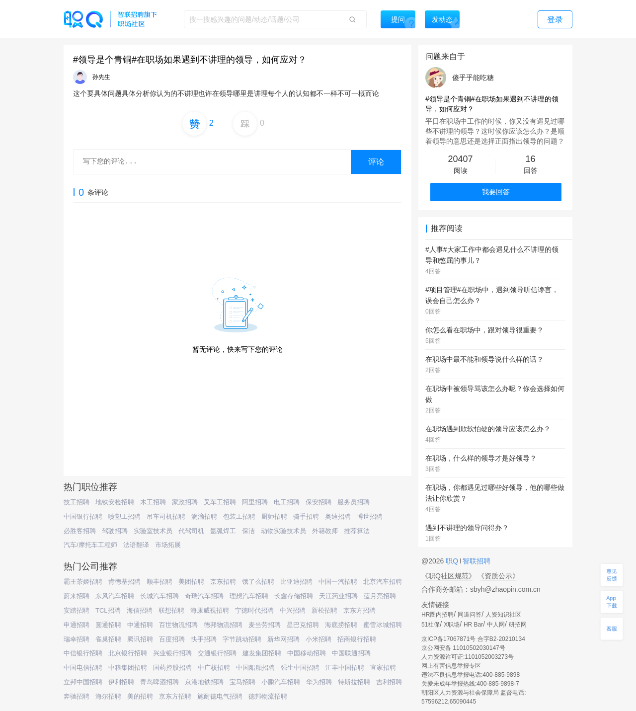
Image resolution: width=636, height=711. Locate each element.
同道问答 (469, 614)
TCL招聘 (108, 610)
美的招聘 (140, 696)
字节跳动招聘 (242, 639)
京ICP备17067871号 (448, 638)
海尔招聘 (108, 696)
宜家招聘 (383, 667)
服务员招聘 (353, 502)
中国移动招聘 (306, 653)
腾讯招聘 (140, 639)
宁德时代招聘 (254, 610)
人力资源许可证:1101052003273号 (467, 656)
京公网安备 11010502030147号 (463, 647)
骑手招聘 (306, 516)
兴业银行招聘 (172, 653)
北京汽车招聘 (382, 581)
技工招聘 (76, 502)
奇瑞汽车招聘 (204, 596)
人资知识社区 (503, 614)
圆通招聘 (108, 625)
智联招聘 (475, 561)
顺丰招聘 (159, 581)
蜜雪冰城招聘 (382, 625)
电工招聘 (287, 502)
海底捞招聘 (341, 625)
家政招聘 (185, 502)
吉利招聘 (389, 682)
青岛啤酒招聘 (159, 682)
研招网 (518, 624)
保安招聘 (318, 502)
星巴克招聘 (303, 625)
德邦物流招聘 (223, 625)
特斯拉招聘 (354, 682)
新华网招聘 (283, 639)
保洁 (248, 531)
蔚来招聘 (76, 596)
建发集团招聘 (261, 653)
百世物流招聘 (178, 625)
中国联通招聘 (351, 653)
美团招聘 (191, 581)
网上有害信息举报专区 (451, 665)
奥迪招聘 (338, 516)
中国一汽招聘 (337, 581)
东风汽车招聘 (114, 596)
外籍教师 (325, 531)
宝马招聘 (242, 682)
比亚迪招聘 (296, 581)
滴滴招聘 (204, 516)
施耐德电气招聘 (219, 696)
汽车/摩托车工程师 (90, 545)
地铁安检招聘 (114, 502)
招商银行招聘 (356, 639)
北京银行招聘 (127, 653)
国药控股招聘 (172, 667)
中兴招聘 (293, 610)
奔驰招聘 (76, 696)
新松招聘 (324, 610)
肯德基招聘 (124, 581)
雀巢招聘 (108, 639)
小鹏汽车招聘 (280, 682)
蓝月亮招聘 (380, 596)
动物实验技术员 (283, 531)
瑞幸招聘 (76, 639)
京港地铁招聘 (204, 682)
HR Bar (473, 624)
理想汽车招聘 (249, 596)
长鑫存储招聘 (293, 596)
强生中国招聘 (300, 667)
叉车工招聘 (220, 502)
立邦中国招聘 (83, 682)
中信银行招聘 (83, 653)
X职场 (452, 624)
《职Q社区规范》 (448, 576)
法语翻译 (136, 545)
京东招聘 (223, 581)
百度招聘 (172, 639)
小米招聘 (318, 639)
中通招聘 (140, 625)
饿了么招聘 (258, 581)
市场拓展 (168, 545)
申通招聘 (76, 625)
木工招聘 (153, 502)
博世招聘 (370, 516)
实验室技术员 (153, 531)
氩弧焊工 (223, 531)
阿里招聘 (255, 502)
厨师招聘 (274, 516)
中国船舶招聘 (255, 667)
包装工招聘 (239, 516)
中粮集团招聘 (127, 667)
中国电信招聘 (83, 667)
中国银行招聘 (83, 516)
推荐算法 (357, 531)
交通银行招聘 (217, 653)
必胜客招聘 (80, 531)
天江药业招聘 (338, 596)
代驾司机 (191, 531)
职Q (453, 561)
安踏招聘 (76, 610)
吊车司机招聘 (166, 516)
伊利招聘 (121, 682)
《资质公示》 (498, 576)
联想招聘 (171, 610)
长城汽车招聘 (159, 596)
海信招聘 (140, 610)
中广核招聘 (214, 667)
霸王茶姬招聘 (83, 581)
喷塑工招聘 (124, 516)
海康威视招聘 (209, 610)
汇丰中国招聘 (344, 667)
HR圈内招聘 (437, 614)
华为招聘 (319, 682)
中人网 (496, 624)
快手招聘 (204, 639)
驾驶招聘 (115, 531)
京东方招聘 (359, 610)
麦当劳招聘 (264, 625)
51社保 (430, 624)
